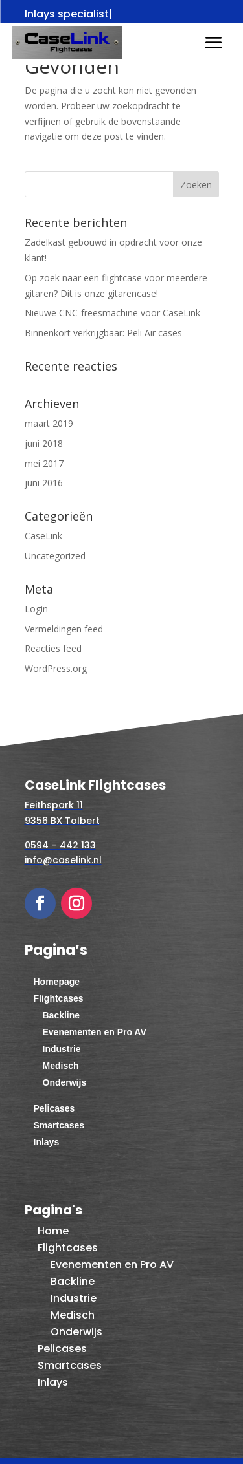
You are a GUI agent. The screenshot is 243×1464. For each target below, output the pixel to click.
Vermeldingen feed (64, 629)
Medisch (61, 1065)
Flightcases (59, 998)
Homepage (57, 981)
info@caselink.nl (63, 860)
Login (36, 609)
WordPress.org (56, 668)
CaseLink (43, 536)
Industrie (62, 1049)
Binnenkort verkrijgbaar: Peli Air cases (103, 333)
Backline (61, 1015)
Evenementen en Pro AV (94, 1032)
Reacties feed (53, 648)
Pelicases (54, 1108)
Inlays (47, 1142)
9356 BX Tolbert (62, 820)
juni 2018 (44, 443)
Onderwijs (65, 1082)
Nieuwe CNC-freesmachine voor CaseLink (112, 313)
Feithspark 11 (54, 805)
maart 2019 (49, 423)
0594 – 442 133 (60, 845)
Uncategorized (55, 556)
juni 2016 (44, 483)
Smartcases (59, 1125)
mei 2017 (44, 463)
